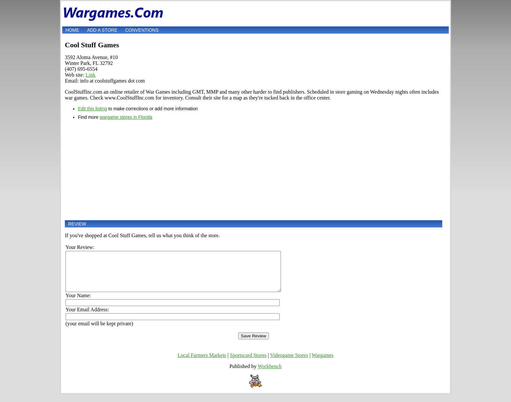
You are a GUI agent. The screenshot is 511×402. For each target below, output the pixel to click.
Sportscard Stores (248, 363)
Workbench (270, 374)
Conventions (142, 30)
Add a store (102, 30)
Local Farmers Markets (202, 363)
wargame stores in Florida (126, 117)
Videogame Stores (289, 363)
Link (90, 75)
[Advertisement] (253, 170)
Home (72, 30)
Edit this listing (92, 108)
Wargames (322, 363)
